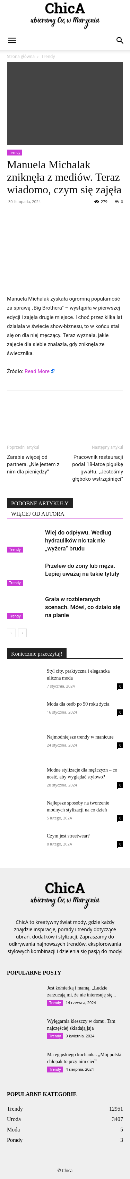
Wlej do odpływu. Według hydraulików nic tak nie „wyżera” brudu (78, 540)
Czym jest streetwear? (68, 836)
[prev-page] (11, 633)
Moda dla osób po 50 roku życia (78, 704)
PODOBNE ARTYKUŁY (40, 503)
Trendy (48, 56)
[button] (12, 40)
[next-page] (22, 633)
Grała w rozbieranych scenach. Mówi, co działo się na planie (82, 607)
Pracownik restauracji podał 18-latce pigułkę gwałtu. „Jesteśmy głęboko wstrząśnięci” (97, 468)
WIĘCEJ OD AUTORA (37, 514)
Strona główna (21, 56)
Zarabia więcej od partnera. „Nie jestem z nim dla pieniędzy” (33, 464)
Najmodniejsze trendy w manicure (80, 737)
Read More (37, 371)
